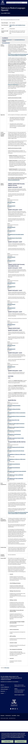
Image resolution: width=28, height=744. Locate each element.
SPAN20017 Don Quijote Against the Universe (15, 423)
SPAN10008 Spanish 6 (11, 349)
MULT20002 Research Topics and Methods (15, 478)
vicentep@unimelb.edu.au (19, 39)
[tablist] (16, 3)
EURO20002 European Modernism (13, 464)
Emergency (2, 715)
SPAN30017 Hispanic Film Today (13, 420)
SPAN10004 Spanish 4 (11, 286)
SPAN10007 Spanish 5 (11, 345)
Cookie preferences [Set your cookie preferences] (20, 741)
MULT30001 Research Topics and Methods (15, 474)
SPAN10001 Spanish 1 (11, 202)
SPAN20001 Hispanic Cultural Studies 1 (14, 238)
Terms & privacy (8, 715)
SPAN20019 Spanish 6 (11, 307)
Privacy (18, 715)
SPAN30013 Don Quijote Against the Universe (15, 427)
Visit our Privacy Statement (15, 737)
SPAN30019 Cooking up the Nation (13, 409)
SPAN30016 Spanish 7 (11, 324)
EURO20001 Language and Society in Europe (15, 447)
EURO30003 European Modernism (13, 467)
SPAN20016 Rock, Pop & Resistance (14, 434)
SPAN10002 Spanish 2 (11, 205)
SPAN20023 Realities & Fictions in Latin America (16, 412)
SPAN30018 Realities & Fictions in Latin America (16, 416)
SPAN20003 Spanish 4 (11, 230)
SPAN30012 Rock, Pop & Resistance (14, 430)
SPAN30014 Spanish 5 (11, 257)
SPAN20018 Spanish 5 (11, 304)
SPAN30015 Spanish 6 (11, 260)
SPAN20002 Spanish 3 (11, 227)
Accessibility (14, 715)
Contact (2, 693)
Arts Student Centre (6, 42)
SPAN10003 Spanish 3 (11, 283)
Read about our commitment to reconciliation (9, 681)
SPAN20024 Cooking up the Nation (13, 405)
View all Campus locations (19, 694)
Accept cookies (7, 741)
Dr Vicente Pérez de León (7, 39)
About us (2, 685)
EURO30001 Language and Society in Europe (15, 450)
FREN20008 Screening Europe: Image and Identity (16, 471)
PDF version (7, 667)
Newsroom (3, 691)
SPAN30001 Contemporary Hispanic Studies (15, 438)
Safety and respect (4, 689)
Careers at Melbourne (5, 687)
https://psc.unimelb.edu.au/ (13, 84)
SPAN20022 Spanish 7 (11, 366)
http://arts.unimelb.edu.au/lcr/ (14, 180)
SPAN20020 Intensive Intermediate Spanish (15, 234)
